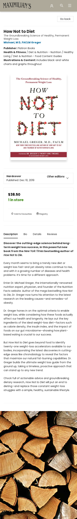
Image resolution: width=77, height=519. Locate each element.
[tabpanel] (38, 322)
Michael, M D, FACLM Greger (23, 42)
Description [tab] (11, 234)
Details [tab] (37, 234)
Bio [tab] (25, 234)
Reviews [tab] (52, 234)
